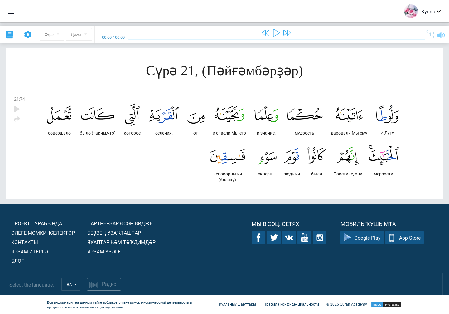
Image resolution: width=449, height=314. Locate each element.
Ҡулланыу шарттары (237, 304)
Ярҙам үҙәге (104, 251)
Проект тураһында (36, 223)
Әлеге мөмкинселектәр (43, 232)
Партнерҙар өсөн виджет (121, 223)
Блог (17, 261)
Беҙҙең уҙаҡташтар (114, 232)
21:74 (19, 99)
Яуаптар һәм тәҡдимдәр (121, 242)
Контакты (24, 242)
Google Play (362, 238)
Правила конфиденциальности (291, 304)
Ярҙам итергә (29, 251)
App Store (405, 238)
